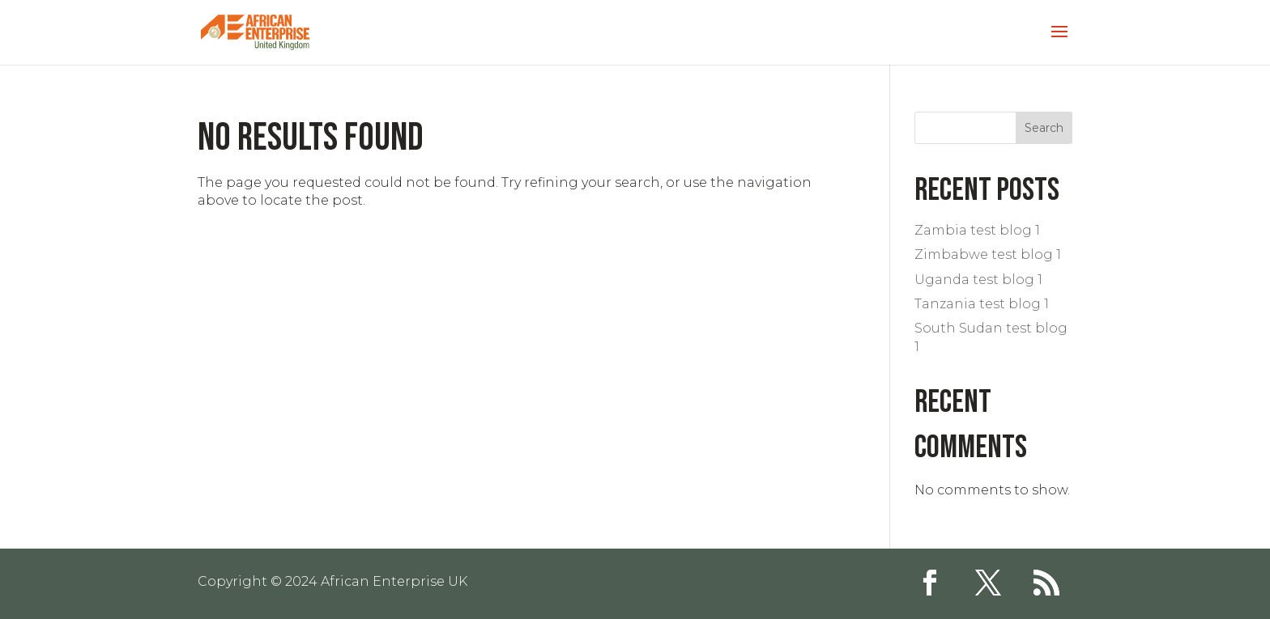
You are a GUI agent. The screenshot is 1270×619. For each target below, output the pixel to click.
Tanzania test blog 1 (981, 304)
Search (1044, 128)
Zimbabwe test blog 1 (987, 254)
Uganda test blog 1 (978, 279)
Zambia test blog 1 (977, 230)
